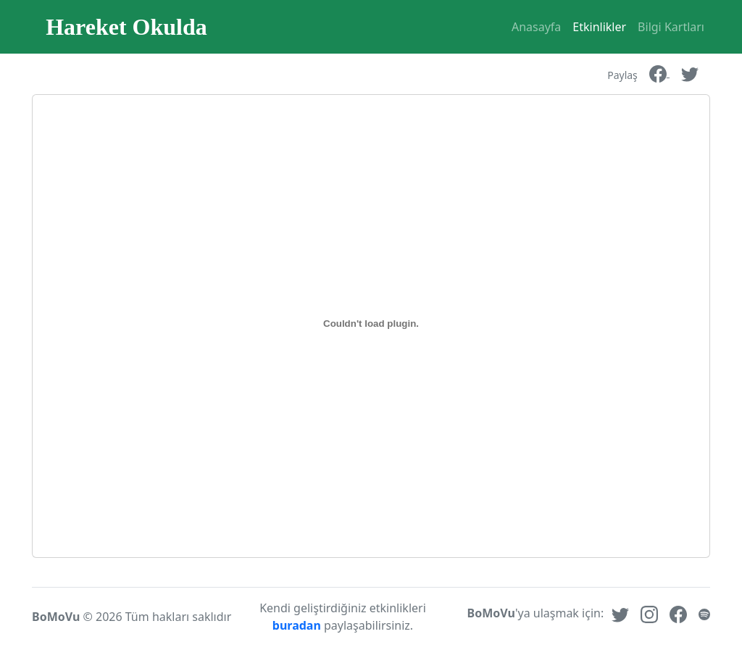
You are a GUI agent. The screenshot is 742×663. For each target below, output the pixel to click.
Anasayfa (536, 27)
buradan (298, 625)
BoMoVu (56, 617)
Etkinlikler (599, 27)
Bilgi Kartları (671, 27)
